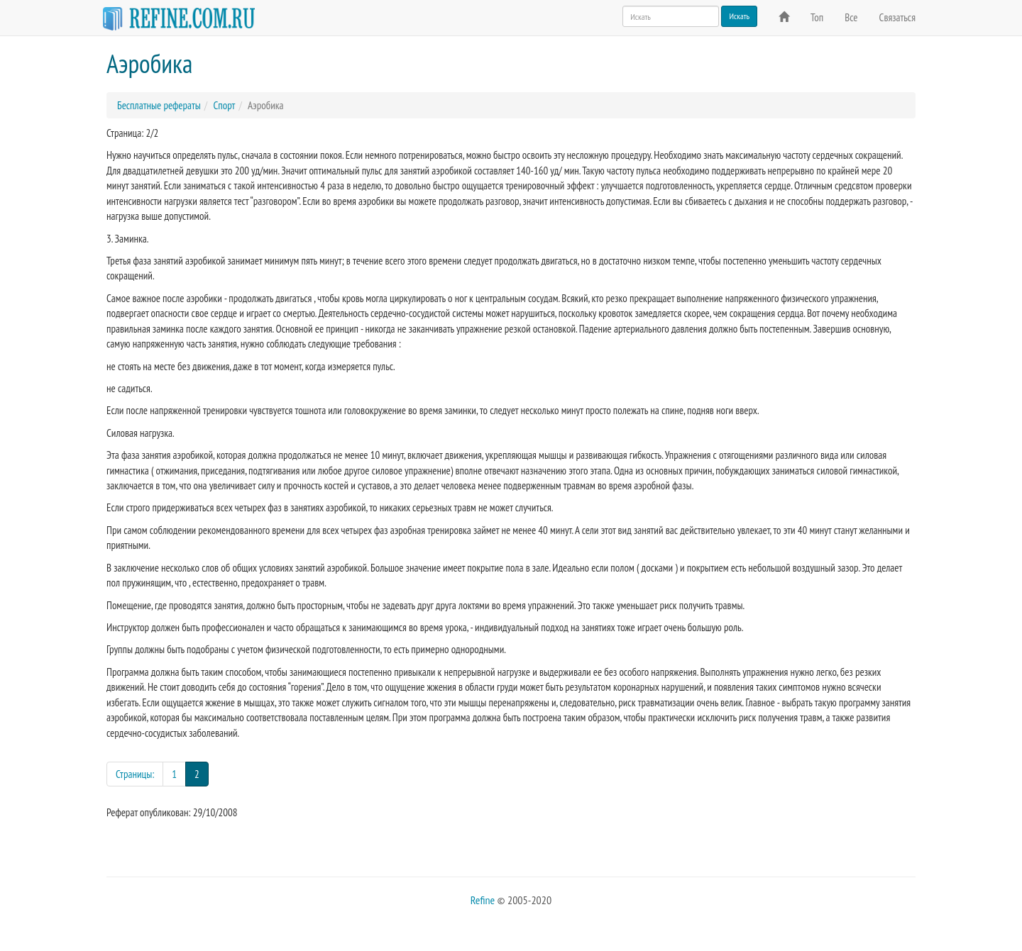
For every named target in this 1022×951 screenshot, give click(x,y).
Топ (817, 17)
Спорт (224, 105)
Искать (739, 16)
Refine (483, 900)
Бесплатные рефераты (159, 105)
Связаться (897, 17)
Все (851, 17)
